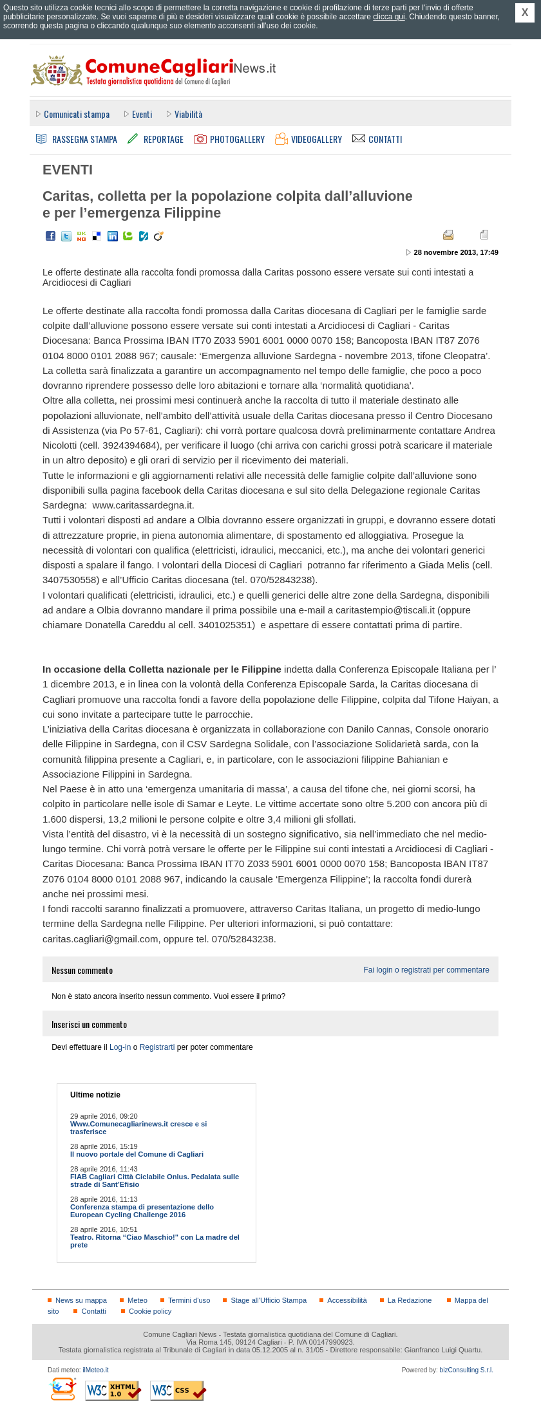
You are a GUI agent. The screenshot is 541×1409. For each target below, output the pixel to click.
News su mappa (81, 1300)
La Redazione (410, 1300)
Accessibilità (346, 1300)
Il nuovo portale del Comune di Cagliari (137, 1154)
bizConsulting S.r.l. (466, 1370)
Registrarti (157, 1047)
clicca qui (388, 16)
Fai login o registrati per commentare (426, 970)
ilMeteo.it (95, 1370)
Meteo (137, 1300)
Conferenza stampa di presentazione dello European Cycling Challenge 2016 (142, 1210)
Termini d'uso (189, 1300)
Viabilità (188, 113)
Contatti (93, 1311)
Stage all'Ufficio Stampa (269, 1300)
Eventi (142, 113)
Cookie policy (150, 1311)
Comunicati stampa (76, 113)
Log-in (120, 1047)
